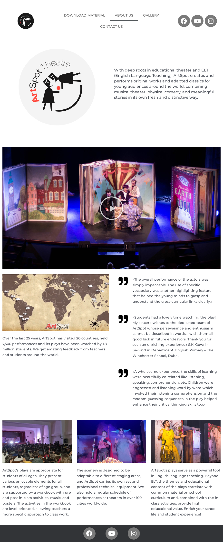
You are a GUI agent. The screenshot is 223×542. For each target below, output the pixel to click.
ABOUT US (124, 15)
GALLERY (151, 15)
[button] (111, 208)
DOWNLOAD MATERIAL (84, 15)
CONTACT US (111, 26)
